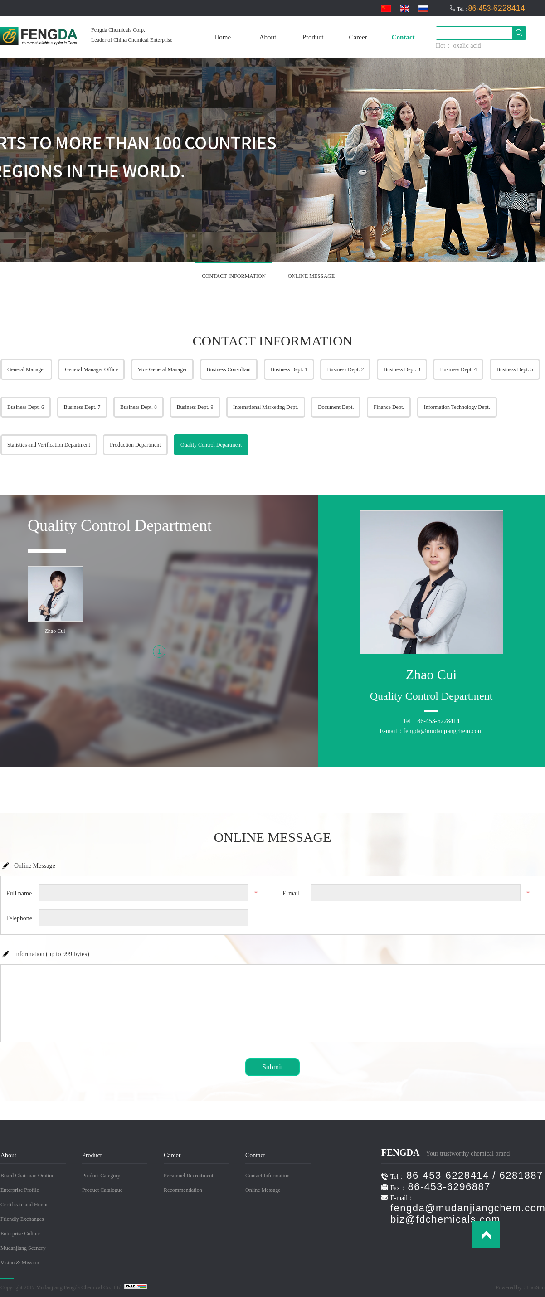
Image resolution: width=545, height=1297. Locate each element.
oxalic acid (467, 45)
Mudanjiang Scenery (23, 1248)
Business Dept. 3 (402, 369)
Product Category (101, 1175)
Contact (403, 37)
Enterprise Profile (19, 1190)
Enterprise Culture (20, 1233)
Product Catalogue (102, 1190)
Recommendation (183, 1190)
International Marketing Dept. (265, 407)
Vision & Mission (19, 1262)
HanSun (536, 1287)
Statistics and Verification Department (48, 445)
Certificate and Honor (24, 1204)
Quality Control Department (211, 445)
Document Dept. (336, 407)
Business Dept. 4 (458, 369)
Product (313, 37)
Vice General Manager (162, 369)
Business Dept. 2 (345, 369)
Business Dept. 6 (25, 407)
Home (222, 37)
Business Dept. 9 (195, 407)
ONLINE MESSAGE (311, 276)
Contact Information (267, 1175)
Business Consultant (229, 369)
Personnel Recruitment (189, 1175)
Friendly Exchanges (22, 1219)
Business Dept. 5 (514, 369)
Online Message (263, 1190)
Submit (272, 1067)
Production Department (135, 445)
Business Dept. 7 (82, 407)
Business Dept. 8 (138, 407)
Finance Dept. (389, 407)
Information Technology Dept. (457, 407)
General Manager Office (91, 369)
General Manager (26, 369)
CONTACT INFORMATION (234, 276)
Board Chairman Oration (27, 1175)
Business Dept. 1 (289, 369)
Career (358, 37)
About (268, 37)
